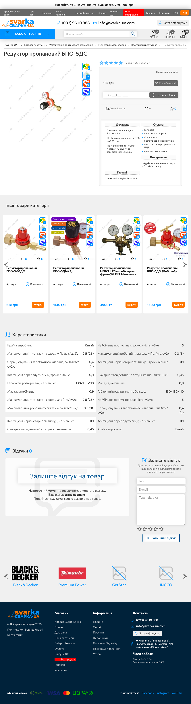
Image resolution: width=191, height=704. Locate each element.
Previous (6, 264)
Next (185, 264)
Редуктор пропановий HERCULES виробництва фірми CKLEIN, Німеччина (118, 271)
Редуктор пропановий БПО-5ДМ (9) (68, 269)
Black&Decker (25, 584)
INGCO (166, 584)
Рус (175, 12)
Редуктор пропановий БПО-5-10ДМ (21, 269)
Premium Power (72, 584)
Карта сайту (15, 634)
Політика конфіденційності (25, 629)
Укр (184, 12)
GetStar (119, 584)
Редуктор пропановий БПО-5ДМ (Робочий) (162, 269)
